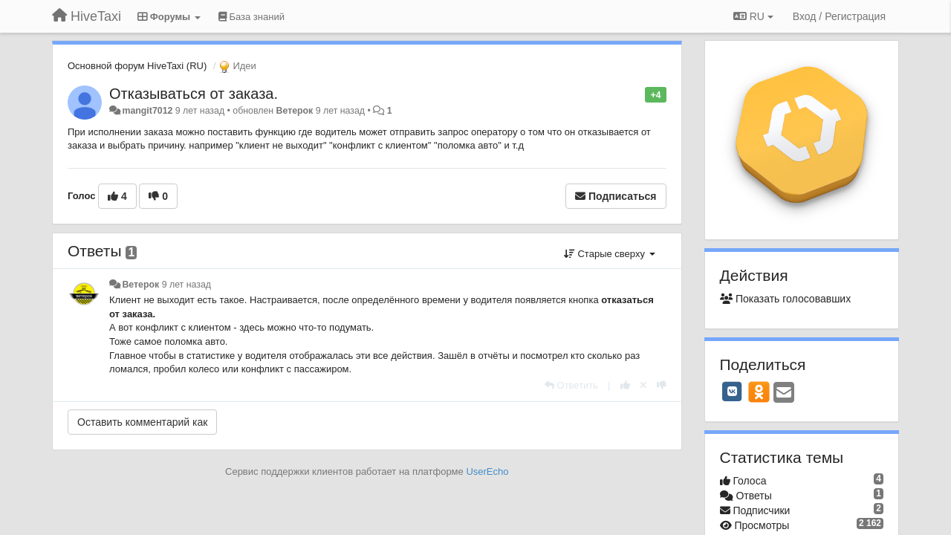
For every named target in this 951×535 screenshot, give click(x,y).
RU (753, 16)
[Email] (783, 393)
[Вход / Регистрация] (839, 16)
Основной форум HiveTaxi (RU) (137, 65)
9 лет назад (186, 284)
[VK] (732, 391)
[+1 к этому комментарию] (625, 385)
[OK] (759, 391)
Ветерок (295, 111)
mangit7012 (147, 111)
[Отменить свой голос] (643, 385)
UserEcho (487, 471)
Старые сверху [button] (609, 253)
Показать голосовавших (785, 299)
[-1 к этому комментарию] (661, 385)
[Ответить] (571, 385)
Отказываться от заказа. (193, 93)
